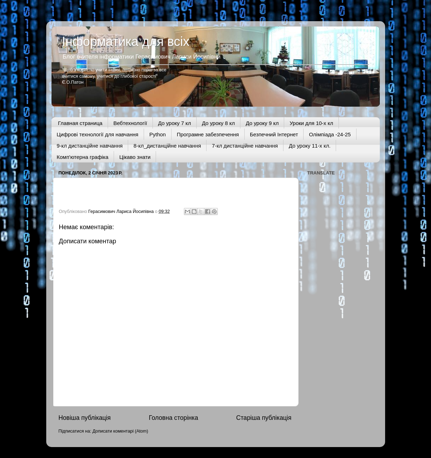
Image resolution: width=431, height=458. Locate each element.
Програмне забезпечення (208, 134)
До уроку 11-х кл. (309, 146)
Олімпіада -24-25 (330, 134)
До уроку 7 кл (174, 123)
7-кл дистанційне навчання (245, 146)
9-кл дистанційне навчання (90, 146)
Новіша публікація (85, 417)
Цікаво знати (134, 157)
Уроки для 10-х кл (311, 123)
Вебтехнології (130, 123)
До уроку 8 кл (218, 123)
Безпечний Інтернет (274, 134)
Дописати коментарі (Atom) (120, 431)
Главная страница (80, 123)
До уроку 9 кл (262, 123)
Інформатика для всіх (126, 41)
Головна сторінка (173, 417)
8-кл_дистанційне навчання (167, 146)
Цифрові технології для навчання (97, 134)
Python (157, 134)
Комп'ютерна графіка (83, 157)
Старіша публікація (263, 417)
